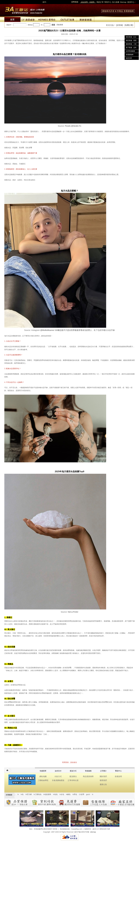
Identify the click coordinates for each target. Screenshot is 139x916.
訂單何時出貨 (73, 780)
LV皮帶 (81, 794)
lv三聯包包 (37, 794)
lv (18, 794)
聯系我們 (103, 780)
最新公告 (103, 784)
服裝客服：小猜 (131, 44)
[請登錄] (119, 25)
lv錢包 (68, 794)
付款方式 (58, 776)
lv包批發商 (47, 794)
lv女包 (62, 794)
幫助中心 (107, 2)
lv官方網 (29, 794)
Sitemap (123, 2)
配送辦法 (73, 776)
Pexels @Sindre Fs (73, 126)
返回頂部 (129, 58)
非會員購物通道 (58, 780)
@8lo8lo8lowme (47, 330)
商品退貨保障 (88, 776)
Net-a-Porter (73, 612)
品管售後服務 (130, 51)
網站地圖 (43, 776)
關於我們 (103, 776)
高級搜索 (59, 25)
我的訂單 (100, 2)
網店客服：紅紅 (131, 37)
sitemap (93, 832)
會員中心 (130, 2)
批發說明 (118, 776)
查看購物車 (129, 11)
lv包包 (55, 794)
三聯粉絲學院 (43, 780)
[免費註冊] (128, 25)
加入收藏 (115, 2)
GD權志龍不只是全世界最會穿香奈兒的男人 (73, 330)
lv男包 (74, 794)
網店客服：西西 (131, 40)
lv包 (24, 9)
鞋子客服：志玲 (131, 47)
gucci (88, 794)
